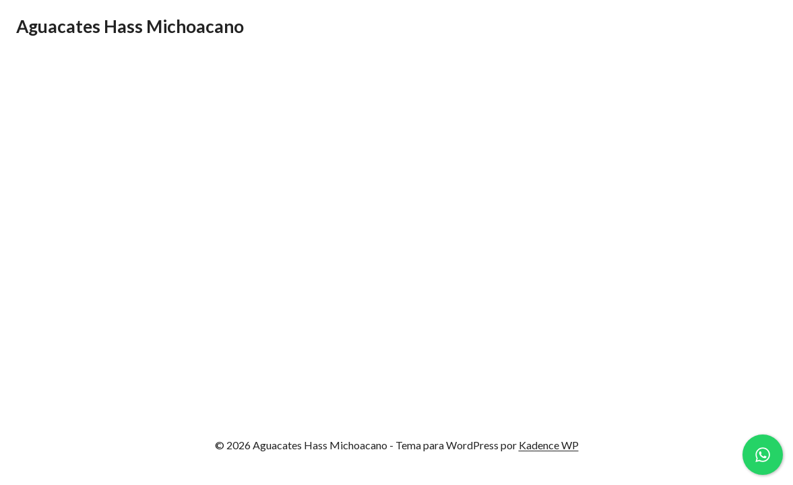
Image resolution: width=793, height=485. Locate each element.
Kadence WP (549, 445)
